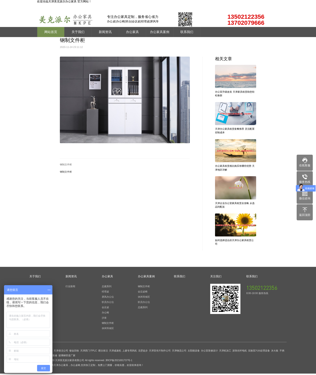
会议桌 (105, 308)
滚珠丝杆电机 (239, 352)
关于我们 (78, 32)
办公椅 (105, 314)
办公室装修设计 (209, 352)
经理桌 (105, 293)
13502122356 (261, 289)
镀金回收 (74, 352)
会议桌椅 (143, 293)
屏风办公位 (108, 298)
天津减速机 (115, 352)
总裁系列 (106, 287)
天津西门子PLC (88, 352)
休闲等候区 (108, 329)
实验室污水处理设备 (259, 352)
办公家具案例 (159, 32)
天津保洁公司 (61, 352)
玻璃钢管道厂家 (66, 356)
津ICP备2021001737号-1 (118, 361)
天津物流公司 (179, 352)
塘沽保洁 (103, 352)
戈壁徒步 (143, 352)
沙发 (104, 319)
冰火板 (274, 352)
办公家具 (132, 32)
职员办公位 (108, 303)
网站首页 (50, 32)
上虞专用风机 (129, 352)
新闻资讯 (105, 32)
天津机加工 (225, 352)
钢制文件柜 (66, 164)
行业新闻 (70, 287)
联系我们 (186, 32)
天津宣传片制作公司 (160, 352)
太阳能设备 (194, 352)
